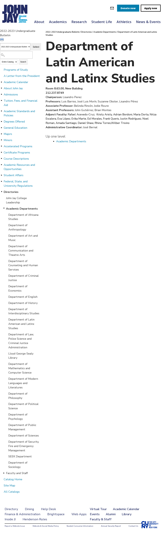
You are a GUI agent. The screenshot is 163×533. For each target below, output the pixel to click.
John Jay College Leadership (16, 200)
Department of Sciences (23, 435)
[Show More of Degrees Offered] (1, 121)
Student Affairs (13, 175)
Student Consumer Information (79, 526)
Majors (8, 134)
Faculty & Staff (101, 519)
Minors (8, 140)
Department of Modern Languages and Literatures (23, 383)
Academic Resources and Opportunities (19, 167)
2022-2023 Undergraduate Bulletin (62, 32)
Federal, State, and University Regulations (18, 184)
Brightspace (55, 514)
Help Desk (48, 509)
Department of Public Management (22, 427)
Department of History (23, 303)
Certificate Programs (17, 152)
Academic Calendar (16, 82)
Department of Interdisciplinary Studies (23, 311)
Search (23, 62)
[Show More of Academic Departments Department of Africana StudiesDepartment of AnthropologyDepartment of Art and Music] (3, 208)
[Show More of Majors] (1, 133)
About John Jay (13, 88)
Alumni (111, 514)
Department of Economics (17, 288)
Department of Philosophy (17, 396)
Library (126, 514)
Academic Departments (22, 209)
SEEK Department (20, 456)
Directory (11, 509)
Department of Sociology (17, 465)
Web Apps (79, 514)
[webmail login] (112, 8)
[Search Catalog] (16, 55)
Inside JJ (10, 519)
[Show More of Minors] (1, 140)
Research (79, 21)
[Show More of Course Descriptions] (1, 158)
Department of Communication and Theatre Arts (20, 250)
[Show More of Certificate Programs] (1, 152)
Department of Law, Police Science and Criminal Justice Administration (21, 341)
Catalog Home (13, 479)
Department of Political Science (23, 406)
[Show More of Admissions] (1, 94)
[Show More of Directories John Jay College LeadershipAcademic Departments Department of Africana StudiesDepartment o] (1, 191)
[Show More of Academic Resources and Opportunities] (1, 164)
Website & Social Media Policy (45, 526)
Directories (11, 192)
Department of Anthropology (17, 227)
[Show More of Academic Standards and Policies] (1, 111)
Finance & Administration (22, 514)
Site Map (9, 485)
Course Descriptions (16, 159)
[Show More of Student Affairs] (1, 175)
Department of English (22, 297)
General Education (15, 128)
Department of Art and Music (23, 238)
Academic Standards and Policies (19, 113)
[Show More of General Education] (1, 127)
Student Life (101, 21)
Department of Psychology (17, 417)
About (39, 21)
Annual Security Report (111, 526)
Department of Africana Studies (23, 217)
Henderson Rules (35, 519)
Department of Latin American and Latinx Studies (21, 324)
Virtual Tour (98, 509)
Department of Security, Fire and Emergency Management (23, 446)
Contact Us (133, 526)
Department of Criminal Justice (23, 278)
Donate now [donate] (128, 8)
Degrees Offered (14, 121)
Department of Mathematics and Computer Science (20, 368)
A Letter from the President (22, 76)
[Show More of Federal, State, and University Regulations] (1, 181)
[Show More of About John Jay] (1, 88)
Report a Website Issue (15, 526)
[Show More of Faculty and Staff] (3, 473)
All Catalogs (12, 492)
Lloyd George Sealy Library (20, 356)
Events (95, 514)
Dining (29, 509)
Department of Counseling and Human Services (23, 265)
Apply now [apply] (150, 8)
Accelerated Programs (18, 146)
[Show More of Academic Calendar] (1, 82)
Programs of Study (16, 70)
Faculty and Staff (17, 473)
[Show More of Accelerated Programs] (1, 146)
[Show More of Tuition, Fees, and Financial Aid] (1, 100)
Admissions (11, 94)
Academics (58, 21)
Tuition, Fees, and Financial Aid (20, 103)
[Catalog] (15, 46)
